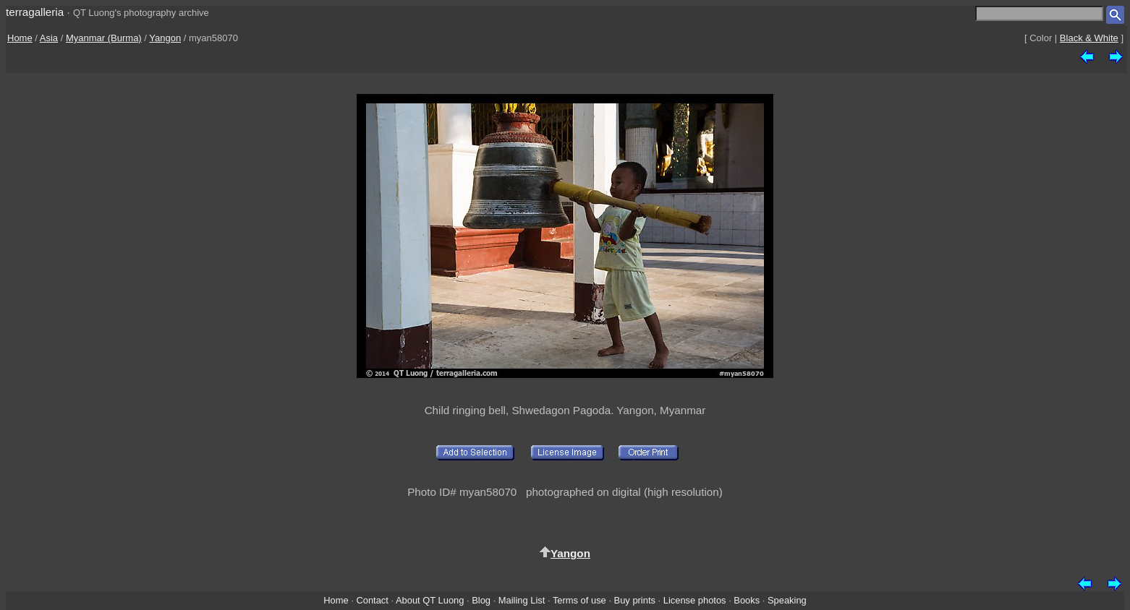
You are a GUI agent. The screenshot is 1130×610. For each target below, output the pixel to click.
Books (747, 600)
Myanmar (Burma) (104, 38)
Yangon (165, 38)
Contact (372, 600)
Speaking (787, 600)
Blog (481, 600)
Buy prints (634, 600)
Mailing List (521, 600)
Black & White (1089, 38)
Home (20, 38)
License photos (694, 600)
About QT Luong (430, 600)
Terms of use (579, 600)
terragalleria (35, 12)
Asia (49, 38)
